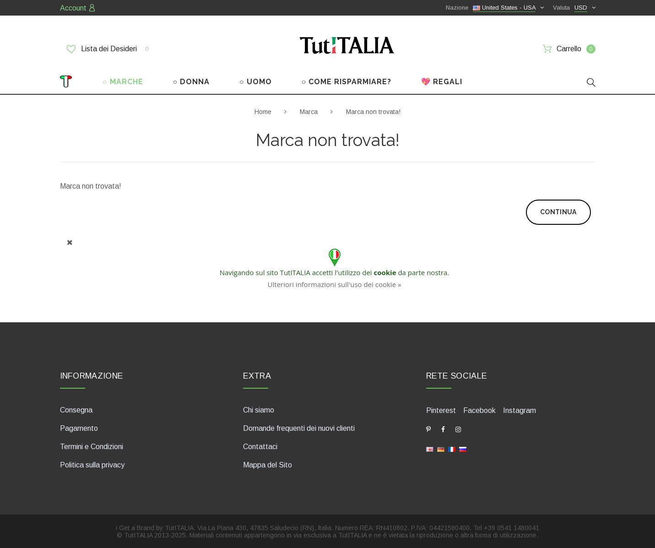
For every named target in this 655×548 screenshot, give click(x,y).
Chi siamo (258, 410)
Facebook (479, 410)
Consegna (76, 410)
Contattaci (260, 446)
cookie (385, 272)
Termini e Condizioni (91, 446)
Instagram (519, 410)
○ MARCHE (123, 81)
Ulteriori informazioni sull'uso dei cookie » (334, 284)
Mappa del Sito (267, 465)
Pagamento (79, 428)
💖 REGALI (441, 81)
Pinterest (441, 410)
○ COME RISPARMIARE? (346, 81)
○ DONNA (191, 81)
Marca (309, 111)
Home (262, 111)
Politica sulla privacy (92, 465)
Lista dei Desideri (107, 49)
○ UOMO (255, 81)
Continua (558, 212)
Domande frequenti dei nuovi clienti (299, 428)
